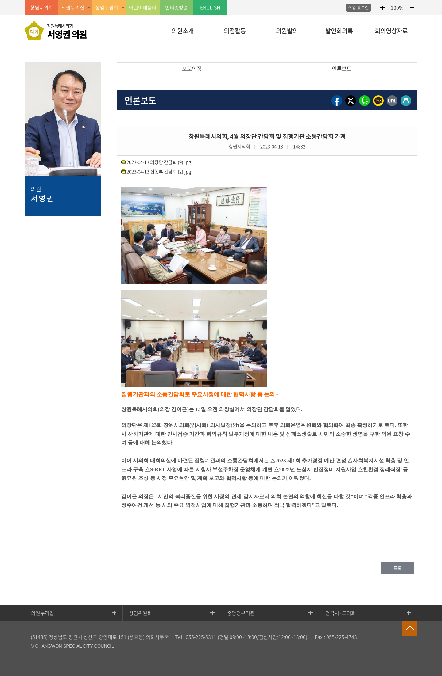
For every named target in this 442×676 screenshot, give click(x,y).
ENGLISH (210, 7)
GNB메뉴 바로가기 (221, 0)
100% (397, 7)
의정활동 (235, 30)
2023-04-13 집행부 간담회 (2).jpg (158, 171)
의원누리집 (42, 613)
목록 (397, 568)
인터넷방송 (176, 7)
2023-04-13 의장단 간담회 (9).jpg (158, 161)
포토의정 (192, 69)
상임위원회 (140, 613)
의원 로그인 (358, 8)
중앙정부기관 (241, 613)
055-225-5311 (201, 636)
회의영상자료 (391, 30)
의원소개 (183, 30)
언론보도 (341, 69)
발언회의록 (339, 30)
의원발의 (287, 30)
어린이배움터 (143, 7)
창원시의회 (41, 7)
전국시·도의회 (340, 613)
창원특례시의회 (67, 31)
